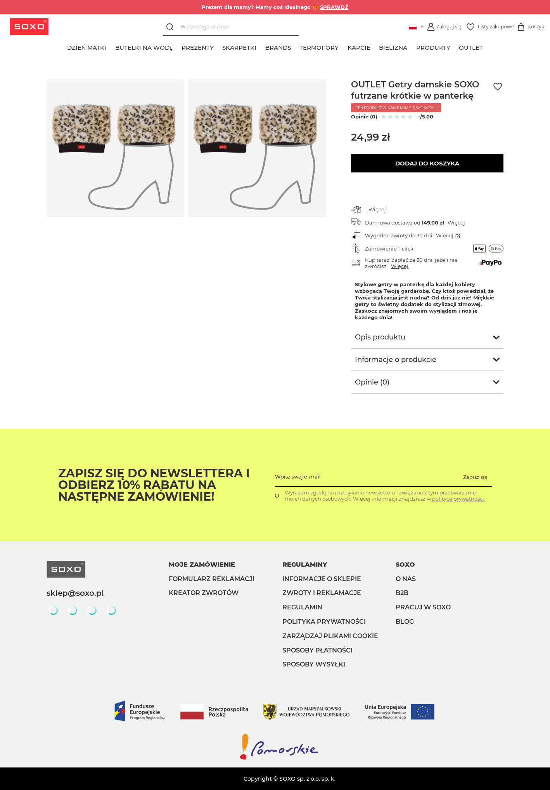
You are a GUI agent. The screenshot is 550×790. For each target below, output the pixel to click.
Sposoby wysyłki (313, 664)
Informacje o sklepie (321, 579)
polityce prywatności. (458, 499)
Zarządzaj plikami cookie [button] (330, 636)
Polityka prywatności (324, 621)
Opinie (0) (364, 116)
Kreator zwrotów (204, 593)
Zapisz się (475, 477)
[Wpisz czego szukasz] (231, 27)
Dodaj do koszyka (427, 163)
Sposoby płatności (317, 650)
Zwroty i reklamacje (321, 593)
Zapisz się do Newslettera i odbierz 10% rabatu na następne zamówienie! (154, 485)
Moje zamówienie (202, 564)
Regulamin (302, 607)
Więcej (377, 209)
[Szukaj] (171, 27)
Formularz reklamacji (211, 579)
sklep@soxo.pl (75, 593)
